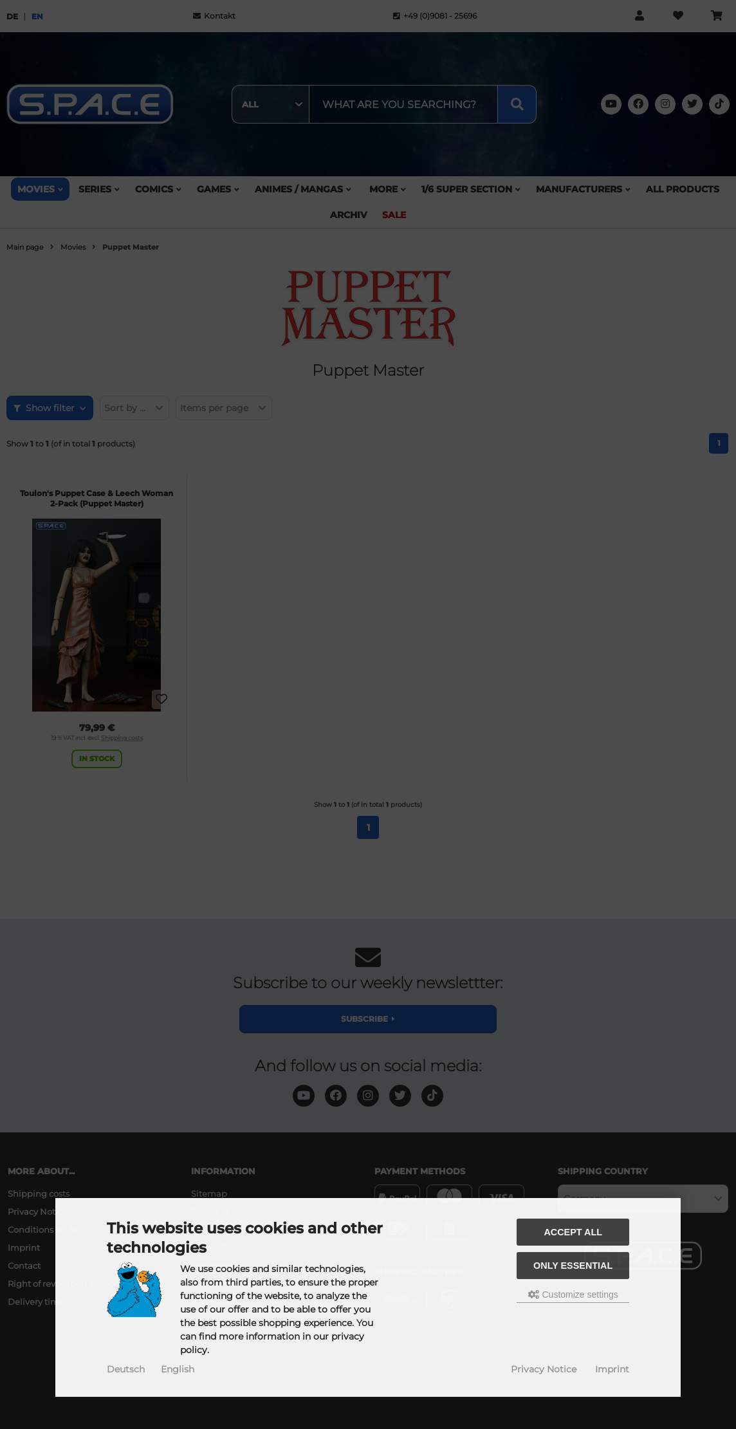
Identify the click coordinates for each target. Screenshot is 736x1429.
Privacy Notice (543, 1369)
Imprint (612, 1369)
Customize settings (573, 1294)
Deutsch (126, 1369)
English (177, 1369)
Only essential (572, 1265)
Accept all (573, 1232)
